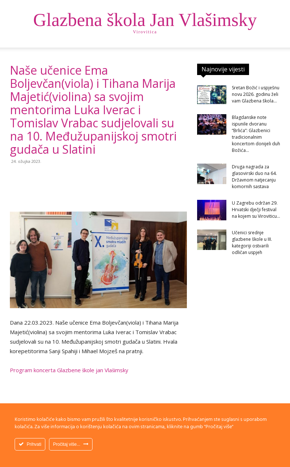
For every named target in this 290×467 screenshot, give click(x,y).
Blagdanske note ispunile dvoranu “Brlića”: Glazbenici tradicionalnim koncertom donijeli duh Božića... (256, 133)
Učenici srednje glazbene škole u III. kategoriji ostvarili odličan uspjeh (252, 242)
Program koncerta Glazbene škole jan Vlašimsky (69, 370)
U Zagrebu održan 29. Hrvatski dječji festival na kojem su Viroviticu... (256, 209)
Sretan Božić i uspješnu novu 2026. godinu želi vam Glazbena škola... (255, 94)
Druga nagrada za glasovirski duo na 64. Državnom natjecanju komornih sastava (254, 177)
